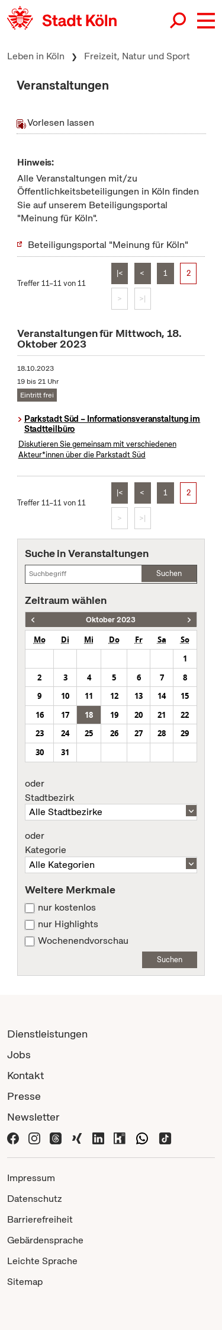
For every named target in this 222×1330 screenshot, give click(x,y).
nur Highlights (68, 924)
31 (65, 752)
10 (65, 696)
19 (114, 714)
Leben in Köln (36, 56)
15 (185, 696)
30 (40, 752)
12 (114, 696)
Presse (24, 1096)
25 (89, 733)
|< (120, 273)
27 (138, 733)
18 (89, 714)
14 (161, 696)
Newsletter (33, 1117)
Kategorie (111, 843)
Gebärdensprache (45, 1240)
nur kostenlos (67, 907)
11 (89, 696)
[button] (206, 21)
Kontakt (25, 1075)
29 (185, 733)
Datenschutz (34, 1198)
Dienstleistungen (47, 1034)
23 (40, 733)
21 (161, 714)
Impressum (31, 1178)
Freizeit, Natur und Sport (137, 56)
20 (138, 714)
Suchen (169, 573)
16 (40, 714)
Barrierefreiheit (40, 1219)
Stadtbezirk (111, 791)
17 (65, 714)
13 (138, 696)
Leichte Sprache (42, 1261)
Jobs (19, 1054)
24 (65, 733)
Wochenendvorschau (83, 941)
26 (114, 733)
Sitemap (25, 1281)
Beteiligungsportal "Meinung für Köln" (108, 244)
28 (161, 733)
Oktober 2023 (111, 620)
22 (185, 714)
